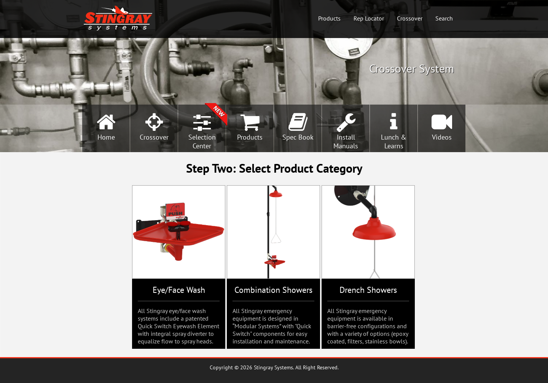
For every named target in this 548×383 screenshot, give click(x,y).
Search (444, 18)
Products (329, 18)
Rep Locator (369, 18)
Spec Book (298, 137)
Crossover (409, 18)
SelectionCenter (202, 141)
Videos (442, 137)
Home (106, 137)
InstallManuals (345, 141)
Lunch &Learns (393, 141)
